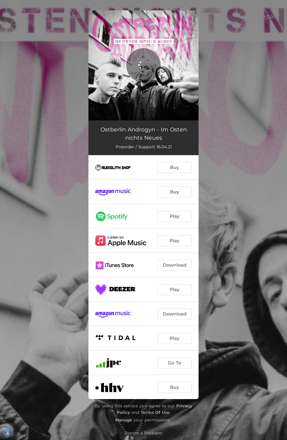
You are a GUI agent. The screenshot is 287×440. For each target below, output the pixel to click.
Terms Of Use (155, 412)
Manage (123, 419)
